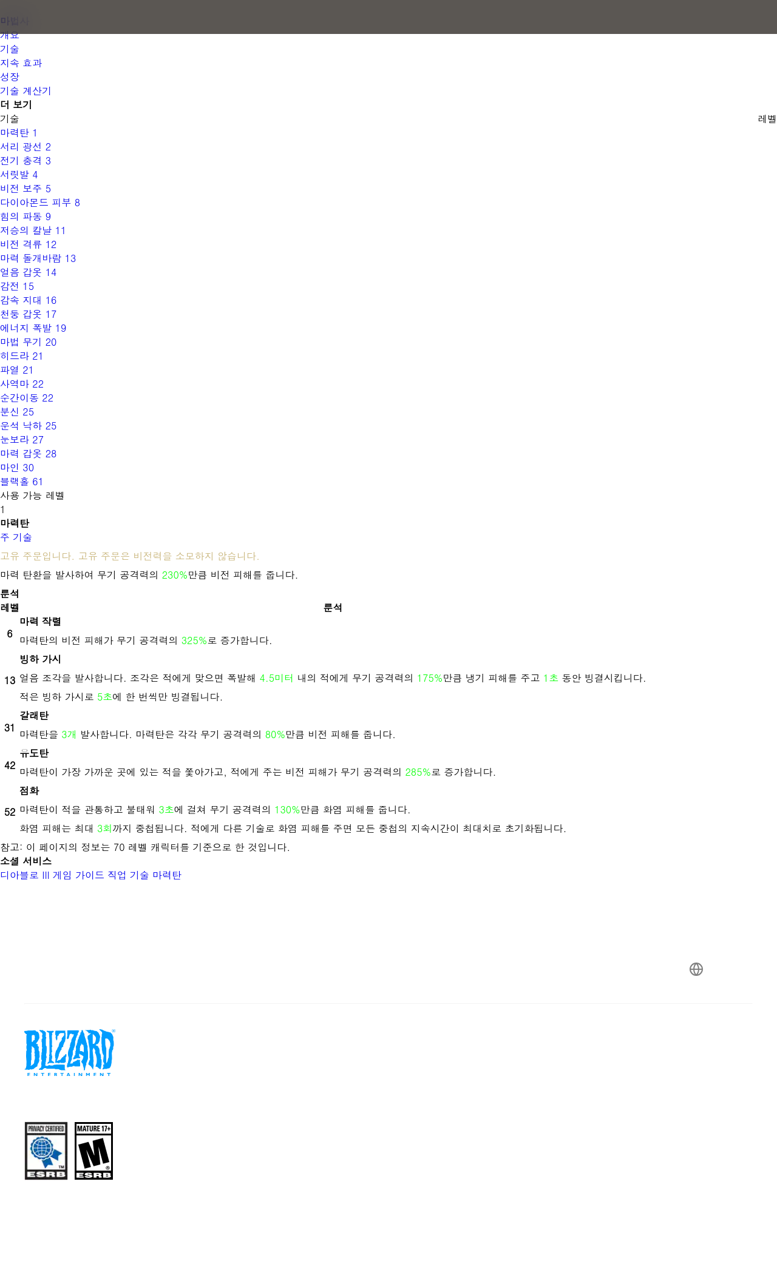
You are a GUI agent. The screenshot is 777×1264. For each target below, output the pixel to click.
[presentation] (47, 31)
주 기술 (16, 537)
